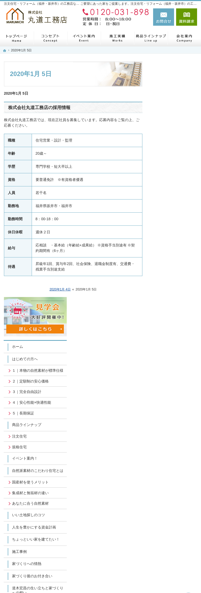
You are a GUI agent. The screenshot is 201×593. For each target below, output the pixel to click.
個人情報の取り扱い (175, 452)
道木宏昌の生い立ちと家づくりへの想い (175, 390)
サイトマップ (170, 464)
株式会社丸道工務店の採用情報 (39, 107)
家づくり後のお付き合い (175, 373)
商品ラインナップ (173, 193)
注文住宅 (166, 204)
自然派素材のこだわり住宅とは (175, 240)
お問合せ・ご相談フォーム (165, 539)
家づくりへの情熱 (173, 359)
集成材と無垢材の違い (175, 272)
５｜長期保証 (170, 181)
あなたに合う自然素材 (175, 287)
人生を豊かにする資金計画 (175, 315)
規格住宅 (166, 215)
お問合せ (163, 17)
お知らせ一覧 (170, 440)
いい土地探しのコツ (175, 301)
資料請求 (186, 17)
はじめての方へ (171, 113)
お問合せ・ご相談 (173, 428)
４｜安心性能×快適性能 (176, 168)
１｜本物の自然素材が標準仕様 (175, 126)
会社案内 (166, 405)
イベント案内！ (171, 226)
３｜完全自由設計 (173, 155)
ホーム (164, 101)
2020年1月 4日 (60, 289)
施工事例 (166, 347)
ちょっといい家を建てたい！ (175, 332)
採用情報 (166, 416)
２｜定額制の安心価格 (175, 142)
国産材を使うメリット (175, 256)
